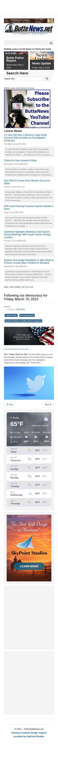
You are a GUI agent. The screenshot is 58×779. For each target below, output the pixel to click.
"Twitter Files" (11, 315)
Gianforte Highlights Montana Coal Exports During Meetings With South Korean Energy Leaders (27, 234)
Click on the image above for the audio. (16, 349)
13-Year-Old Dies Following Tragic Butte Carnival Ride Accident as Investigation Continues (25, 138)
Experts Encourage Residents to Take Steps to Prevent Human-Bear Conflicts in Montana (29, 261)
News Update (41, 63)
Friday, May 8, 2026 (41, 67)
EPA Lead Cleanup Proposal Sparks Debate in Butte (29, 207)
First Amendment (27, 315)
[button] (14, 437)
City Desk (29, 287)
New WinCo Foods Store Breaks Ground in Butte (27, 182)
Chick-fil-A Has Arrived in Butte (20, 160)
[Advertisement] (29, 617)
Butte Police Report (15, 59)
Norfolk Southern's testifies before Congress (23, 321)
